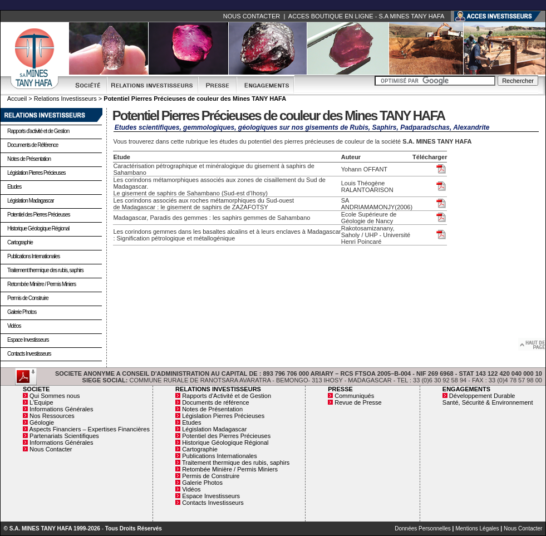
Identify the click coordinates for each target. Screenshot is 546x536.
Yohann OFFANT (364, 169)
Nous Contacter (50, 449)
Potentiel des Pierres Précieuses (38, 215)
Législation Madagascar (30, 201)
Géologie (41, 422)
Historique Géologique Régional (38, 228)
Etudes (14, 187)
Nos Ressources (52, 415)
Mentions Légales (477, 528)
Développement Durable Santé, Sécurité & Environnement (487, 399)
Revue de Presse (358, 402)
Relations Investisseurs (65, 98)
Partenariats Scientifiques (64, 435)
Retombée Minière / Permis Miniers (41, 284)
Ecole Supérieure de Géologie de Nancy (369, 217)
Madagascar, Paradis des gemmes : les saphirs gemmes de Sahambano (211, 217)
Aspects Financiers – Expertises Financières (89, 429)
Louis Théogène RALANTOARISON (367, 186)
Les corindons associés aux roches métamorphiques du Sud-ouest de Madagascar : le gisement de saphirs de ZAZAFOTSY (203, 203)
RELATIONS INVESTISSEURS (218, 389)
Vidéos (14, 326)
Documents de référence (215, 402)
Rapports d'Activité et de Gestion (226, 395)
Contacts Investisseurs (29, 354)
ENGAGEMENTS (466, 389)
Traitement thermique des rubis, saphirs (45, 270)
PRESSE (340, 389)
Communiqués (354, 395)
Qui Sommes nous (54, 395)
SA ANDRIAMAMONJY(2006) (376, 203)
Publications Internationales (33, 256)
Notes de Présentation (29, 159)
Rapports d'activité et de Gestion (38, 131)
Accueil (17, 98)
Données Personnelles (423, 528)
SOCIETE (36, 389)
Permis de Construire (27, 298)
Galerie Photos (21, 312)
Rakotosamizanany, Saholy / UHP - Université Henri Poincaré (376, 235)
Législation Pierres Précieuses (36, 173)
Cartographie (20, 242)
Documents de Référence (32, 145)
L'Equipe (41, 402)
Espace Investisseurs (28, 340)
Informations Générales (61, 409)
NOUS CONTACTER (251, 16)
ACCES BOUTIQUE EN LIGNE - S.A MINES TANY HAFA (366, 16)
